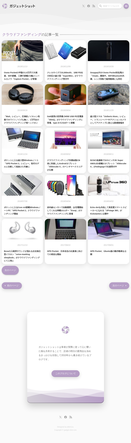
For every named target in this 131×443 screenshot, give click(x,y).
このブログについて (65, 373)
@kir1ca (70, 427)
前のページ (12, 285)
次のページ (10, 270)
